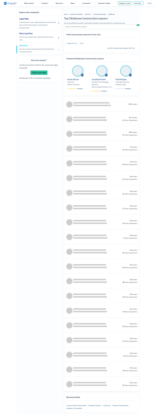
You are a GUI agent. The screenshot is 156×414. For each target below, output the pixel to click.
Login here (46, 78)
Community (86, 3)
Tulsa (81, 43)
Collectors (107, 405)
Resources (59, 3)
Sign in (150, 3)
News (73, 3)
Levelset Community (76, 14)
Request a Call (124, 3)
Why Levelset (29, 3)
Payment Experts (94, 405)
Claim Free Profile (39, 73)
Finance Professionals (120, 405)
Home (66, 14)
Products (44, 3)
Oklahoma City (72, 43)
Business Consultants (74, 408)
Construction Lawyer (99, 14)
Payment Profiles (104, 3)
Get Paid (138, 3)
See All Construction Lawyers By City (121, 48)
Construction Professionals (77, 405)
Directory (88, 14)
